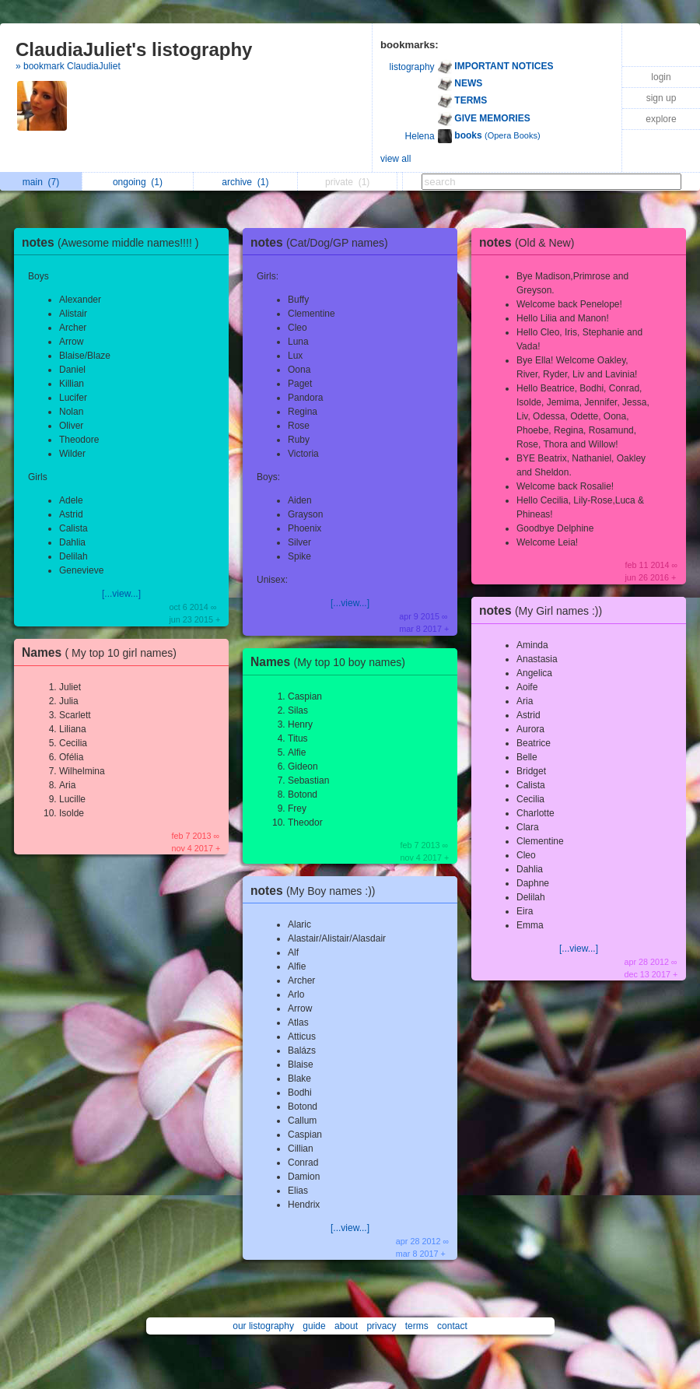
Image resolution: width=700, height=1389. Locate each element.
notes (114, 242)
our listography (263, 1326)
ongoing (138, 182)
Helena (420, 136)
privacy (381, 1326)
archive (245, 182)
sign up (661, 98)
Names (103, 652)
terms (417, 1326)
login (660, 77)
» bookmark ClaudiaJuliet (68, 66)
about (346, 1326)
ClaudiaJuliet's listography (134, 49)
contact (452, 1326)
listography (412, 66)
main (41, 182)
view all (395, 158)
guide (314, 1326)
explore (661, 119)
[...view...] (121, 593)
